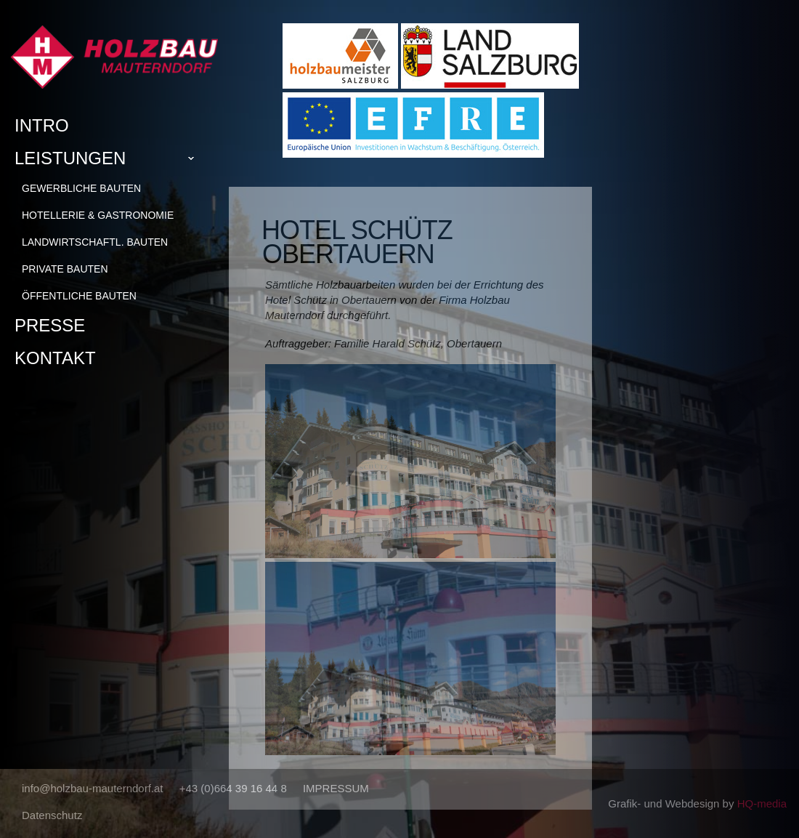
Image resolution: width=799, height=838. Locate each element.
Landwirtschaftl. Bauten (95, 242)
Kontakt (55, 358)
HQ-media (762, 803)
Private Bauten (65, 269)
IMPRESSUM (336, 788)
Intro (42, 125)
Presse (50, 325)
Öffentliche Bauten (79, 296)
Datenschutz (52, 815)
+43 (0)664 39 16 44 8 (233, 788)
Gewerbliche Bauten (81, 188)
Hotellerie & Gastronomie (98, 215)
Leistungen (110, 158)
